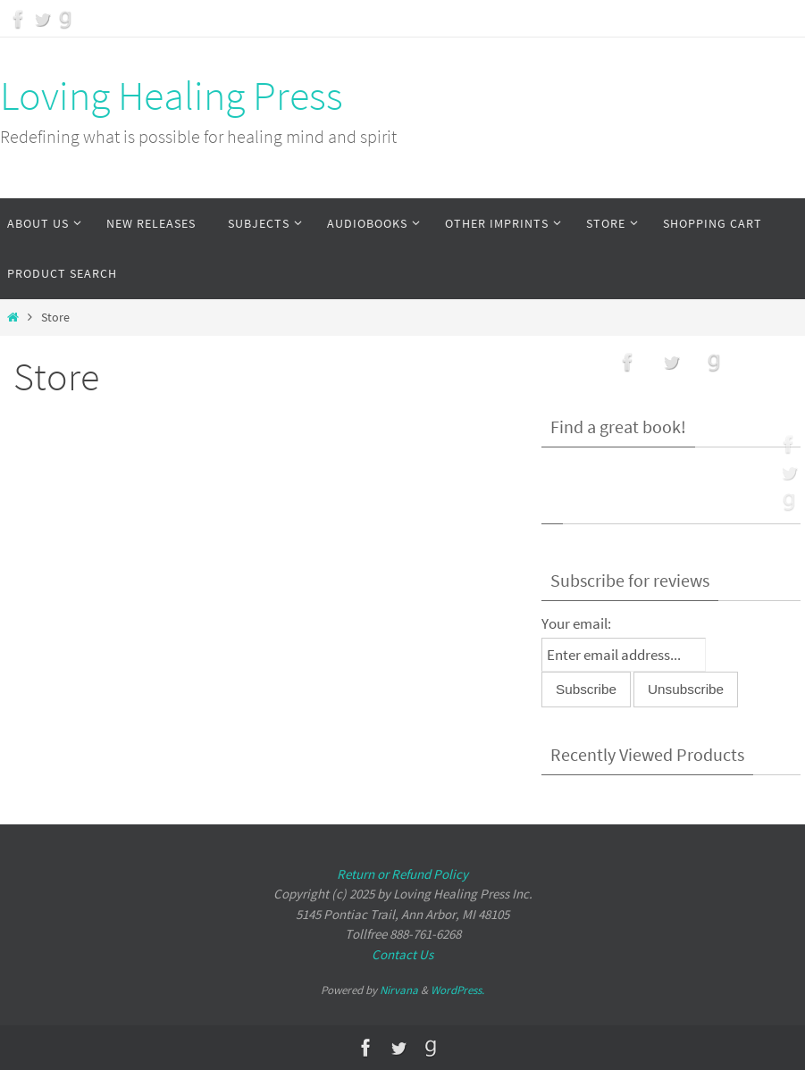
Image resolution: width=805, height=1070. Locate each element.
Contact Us (402, 954)
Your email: (576, 623)
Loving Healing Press (171, 95)
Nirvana (399, 990)
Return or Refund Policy (402, 873)
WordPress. (457, 990)
